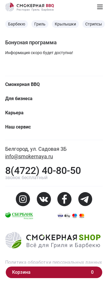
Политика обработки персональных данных (53, 262)
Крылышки (65, 24)
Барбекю (16, 24)
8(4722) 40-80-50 (43, 170)
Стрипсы (93, 24)
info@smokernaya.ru (29, 156)
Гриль (40, 24)
